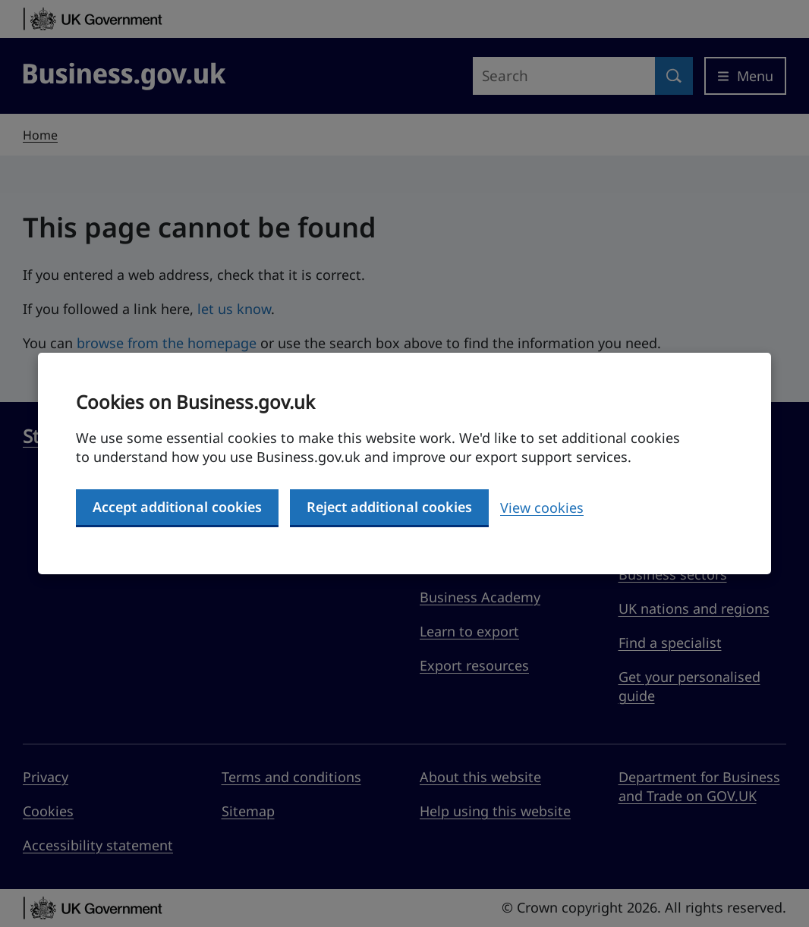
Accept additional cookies (177, 507)
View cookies (542, 507)
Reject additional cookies (389, 507)
